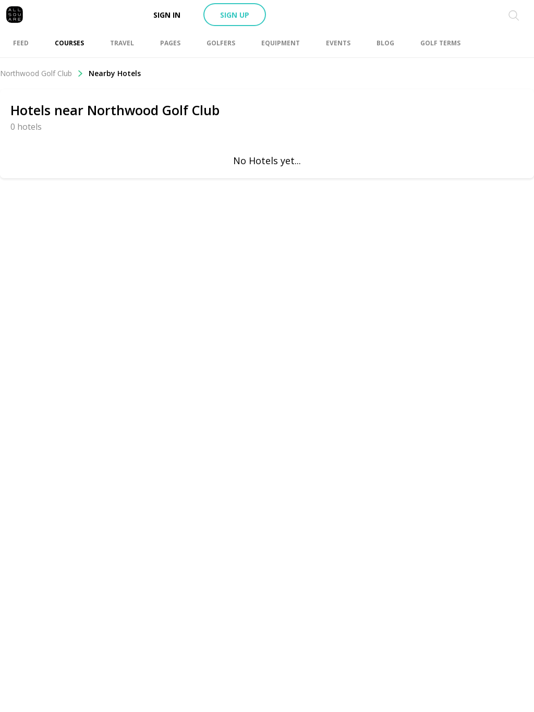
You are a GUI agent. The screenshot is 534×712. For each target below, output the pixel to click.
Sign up (234, 15)
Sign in (166, 15)
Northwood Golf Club (41, 73)
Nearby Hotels (115, 73)
